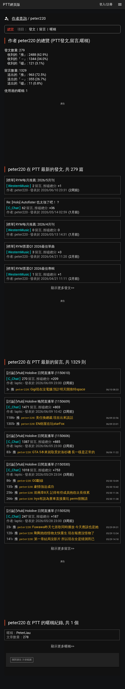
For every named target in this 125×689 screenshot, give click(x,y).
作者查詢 (19, 18)
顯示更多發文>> (62, 288)
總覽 (10, 29)
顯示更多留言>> (62, 548)
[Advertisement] (62, 132)
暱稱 (53, 29)
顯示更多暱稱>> (62, 646)
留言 (42, 29)
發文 (32, 29)
